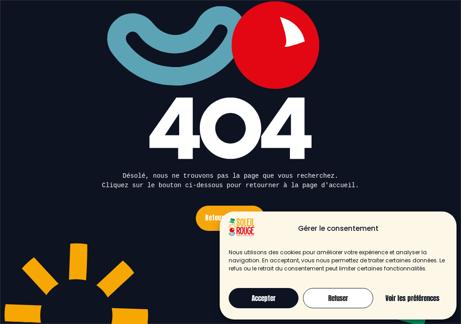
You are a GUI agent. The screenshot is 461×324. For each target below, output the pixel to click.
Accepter (264, 298)
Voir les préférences (412, 298)
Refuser (338, 298)
